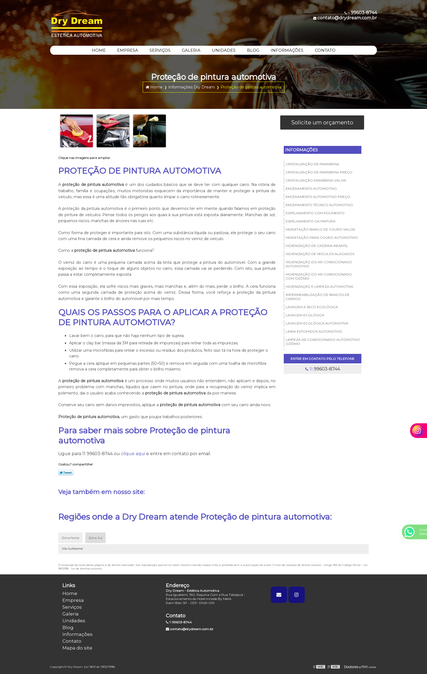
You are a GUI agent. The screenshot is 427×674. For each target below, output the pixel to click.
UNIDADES (224, 50)
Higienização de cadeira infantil (317, 246)
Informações (301, 149)
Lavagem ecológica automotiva (317, 323)
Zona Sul (95, 538)
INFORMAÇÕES (287, 50)
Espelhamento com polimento (315, 213)
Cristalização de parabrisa (312, 164)
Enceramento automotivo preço (318, 197)
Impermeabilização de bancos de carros (318, 297)
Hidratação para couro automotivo (322, 237)
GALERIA (191, 50)
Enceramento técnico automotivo (319, 205)
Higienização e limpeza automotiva (319, 286)
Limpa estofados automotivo (314, 331)
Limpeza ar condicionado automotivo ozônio (323, 342)
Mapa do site (77, 648)
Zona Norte (70, 538)
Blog (68, 627)
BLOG (253, 50)
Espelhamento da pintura (310, 221)
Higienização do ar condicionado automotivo (319, 264)
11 (322, 369)
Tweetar (65, 472)
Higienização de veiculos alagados (320, 254)
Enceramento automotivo (311, 188)
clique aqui (133, 453)
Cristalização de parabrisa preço (319, 172)
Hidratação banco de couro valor (320, 229)
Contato (71, 641)
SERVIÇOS (160, 50)
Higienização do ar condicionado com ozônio (319, 276)
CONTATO (325, 50)
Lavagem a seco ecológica (312, 307)
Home (69, 593)
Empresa (73, 600)
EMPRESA (127, 50)
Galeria (70, 614)
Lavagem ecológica (305, 315)
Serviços (72, 607)
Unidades (73, 620)
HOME (99, 50)
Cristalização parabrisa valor (316, 180)
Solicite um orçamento (322, 122)
